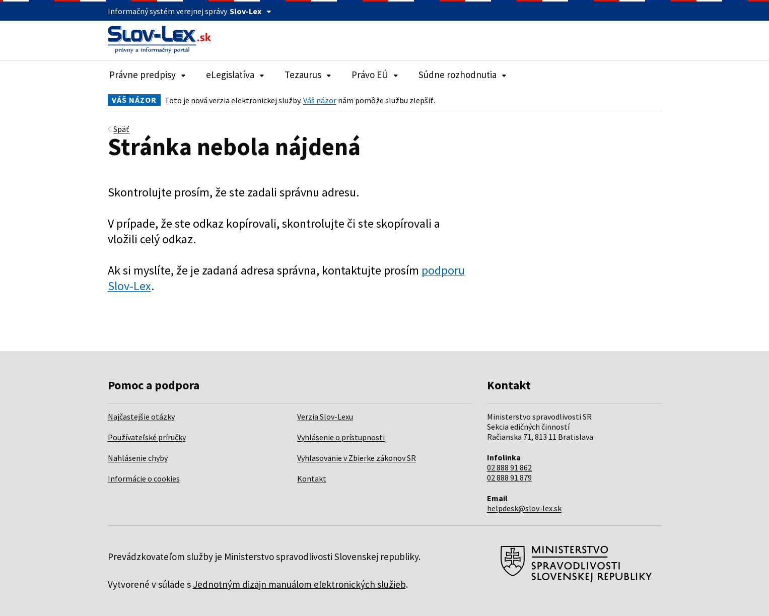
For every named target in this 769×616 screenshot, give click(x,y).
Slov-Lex (250, 11)
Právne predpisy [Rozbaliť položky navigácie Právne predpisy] (147, 75)
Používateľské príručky (147, 437)
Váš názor (319, 100)
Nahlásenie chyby (138, 458)
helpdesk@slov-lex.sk (524, 508)
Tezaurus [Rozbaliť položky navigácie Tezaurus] (308, 75)
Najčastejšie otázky (141, 417)
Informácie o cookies (144, 478)
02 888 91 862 (509, 467)
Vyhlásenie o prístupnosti (341, 437)
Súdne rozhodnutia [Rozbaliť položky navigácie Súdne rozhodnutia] (462, 75)
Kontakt (311, 478)
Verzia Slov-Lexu (325, 417)
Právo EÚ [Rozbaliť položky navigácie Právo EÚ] (375, 75)
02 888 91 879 (509, 477)
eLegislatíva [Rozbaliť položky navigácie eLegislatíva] (235, 75)
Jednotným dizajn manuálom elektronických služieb (299, 584)
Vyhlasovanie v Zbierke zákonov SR (356, 458)
